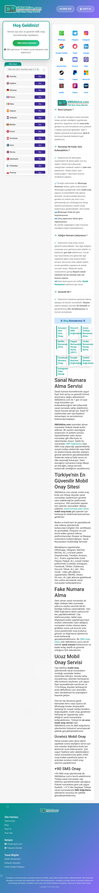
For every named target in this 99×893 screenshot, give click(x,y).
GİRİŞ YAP (65, 9)
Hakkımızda (9, 821)
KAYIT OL (85, 9)
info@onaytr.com (13, 844)
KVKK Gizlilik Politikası (14, 867)
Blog (65, 320)
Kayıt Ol (7, 829)
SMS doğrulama (74, 443)
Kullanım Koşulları (12, 863)
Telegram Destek (13, 848)
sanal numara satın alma (76, 508)
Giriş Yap (8, 833)
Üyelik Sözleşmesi (12, 859)
